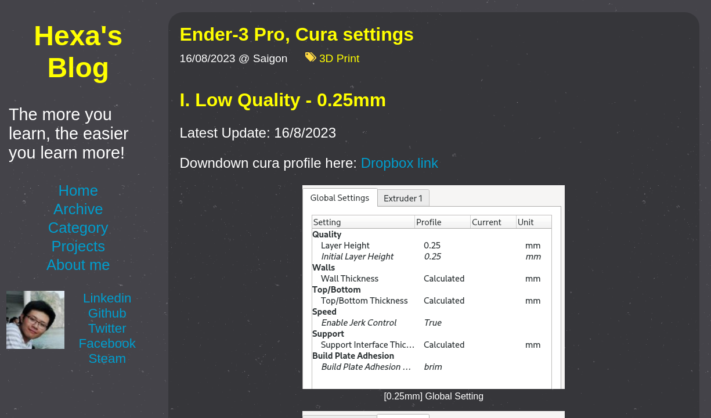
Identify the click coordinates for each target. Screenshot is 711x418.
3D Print (339, 59)
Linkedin (107, 298)
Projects (78, 246)
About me (78, 265)
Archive (78, 209)
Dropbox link (399, 163)
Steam (107, 358)
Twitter (107, 328)
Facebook (107, 343)
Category (78, 227)
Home (78, 190)
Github (107, 313)
